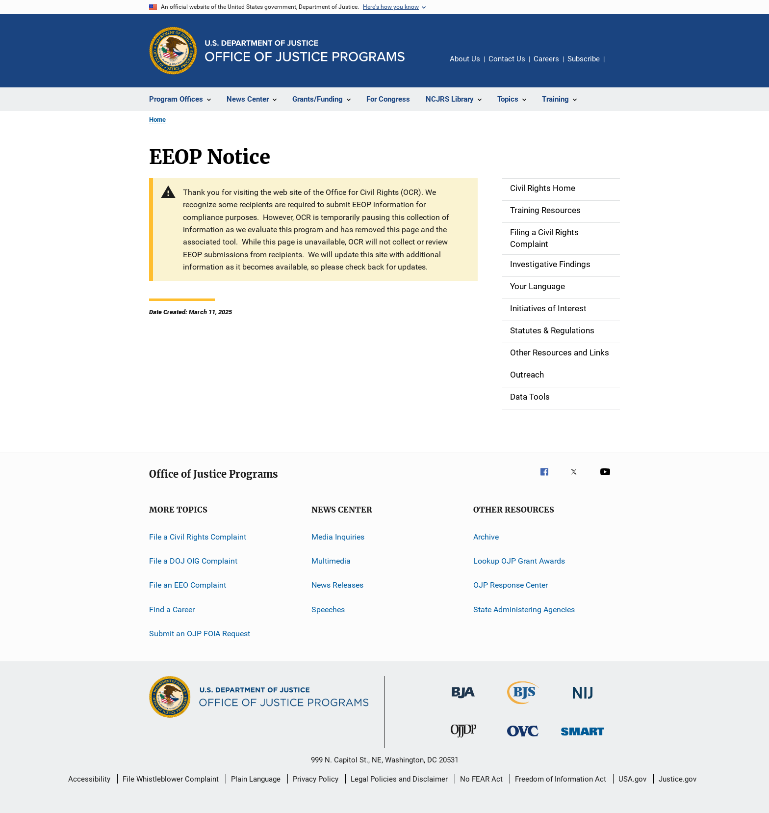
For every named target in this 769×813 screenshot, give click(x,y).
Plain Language (256, 779)
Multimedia (331, 561)
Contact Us (506, 58)
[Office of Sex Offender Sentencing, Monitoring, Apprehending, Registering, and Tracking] (582, 737)
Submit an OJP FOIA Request (199, 633)
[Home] (305, 50)
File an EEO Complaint (187, 585)
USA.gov (632, 779)
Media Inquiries (337, 536)
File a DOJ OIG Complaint (193, 561)
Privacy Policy (315, 779)
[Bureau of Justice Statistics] (523, 706)
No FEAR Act (481, 779)
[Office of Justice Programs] (173, 51)
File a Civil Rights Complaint (197, 536)
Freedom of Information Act (560, 779)
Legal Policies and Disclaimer (399, 779)
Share (620, 66)
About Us (465, 58)
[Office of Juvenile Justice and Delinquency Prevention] (463, 739)
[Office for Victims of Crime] (522, 738)
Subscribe (583, 58)
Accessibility (89, 779)
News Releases (337, 585)
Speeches (328, 609)
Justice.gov (677, 779)
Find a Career (172, 609)
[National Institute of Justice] (582, 700)
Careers (546, 58)
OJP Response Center (510, 585)
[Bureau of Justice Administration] (463, 700)
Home (157, 119)
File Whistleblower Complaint (171, 779)
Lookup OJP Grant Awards (519, 561)
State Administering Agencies (524, 609)
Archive (486, 536)
